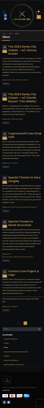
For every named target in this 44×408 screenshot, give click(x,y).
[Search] (39, 329)
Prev (19, 323)
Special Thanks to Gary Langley (24, 179)
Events (16, 80)
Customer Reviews (11, 339)
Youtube (8, 402)
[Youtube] (5, 18)
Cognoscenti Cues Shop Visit (25, 135)
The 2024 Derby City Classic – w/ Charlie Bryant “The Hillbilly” (22, 97)
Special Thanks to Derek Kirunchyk (20, 223)
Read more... (6, 83)
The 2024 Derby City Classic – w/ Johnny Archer (22, 50)
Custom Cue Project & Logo (23, 273)
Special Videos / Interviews (14, 365)
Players (26, 80)
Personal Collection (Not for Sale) (16, 352)
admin (9, 80)
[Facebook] (5, 15)
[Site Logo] (22, 15)
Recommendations (30, 207)
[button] (4, 12)
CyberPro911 (5, 390)
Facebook (4, 402)
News (21, 80)
